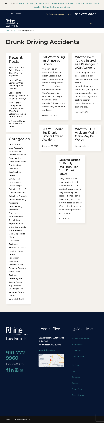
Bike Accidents (16, 148)
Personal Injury (16, 264)
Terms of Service (80, 395)
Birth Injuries (15, 151)
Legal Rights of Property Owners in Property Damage (18, 95)
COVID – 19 (14, 178)
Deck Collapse (16, 185)
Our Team (77, 365)
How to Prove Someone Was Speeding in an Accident (16, 84)
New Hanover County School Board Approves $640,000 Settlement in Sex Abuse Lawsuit (17, 109)
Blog (69, 14)
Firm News (14, 213)
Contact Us (78, 377)
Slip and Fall (15, 285)
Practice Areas (79, 344)
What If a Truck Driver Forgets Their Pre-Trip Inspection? (16, 71)
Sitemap (77, 383)
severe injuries (16, 278)
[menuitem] (89, 23)
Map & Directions (47, 350)
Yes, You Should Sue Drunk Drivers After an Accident (52, 134)
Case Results (78, 350)
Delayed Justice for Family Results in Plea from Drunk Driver (69, 167)
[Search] (89, 23)
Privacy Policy (79, 389)
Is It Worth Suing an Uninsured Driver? (53, 60)
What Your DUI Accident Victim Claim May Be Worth (86, 134)
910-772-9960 (85, 14)
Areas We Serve (80, 356)
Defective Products (18, 196)
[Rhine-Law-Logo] (12, 23)
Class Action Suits (17, 161)
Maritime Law (16, 230)
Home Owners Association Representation (16, 220)
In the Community (17, 227)
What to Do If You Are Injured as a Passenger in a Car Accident (86, 62)
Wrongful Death (16, 299)
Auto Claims (15, 144)
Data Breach (15, 182)
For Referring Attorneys (55, 14)
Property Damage (17, 268)
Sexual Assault (16, 282)
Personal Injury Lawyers (82, 338)
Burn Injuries (15, 158)
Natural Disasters (17, 247)
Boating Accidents (17, 154)
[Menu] (95, 23)
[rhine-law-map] (52, 360)
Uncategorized (16, 288)
